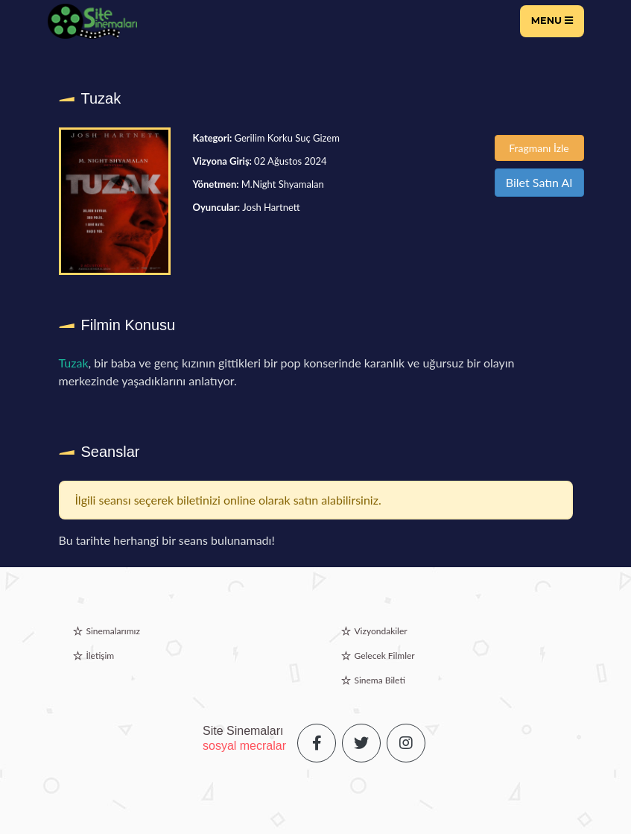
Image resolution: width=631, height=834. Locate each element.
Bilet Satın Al (539, 182)
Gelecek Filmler (385, 655)
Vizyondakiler (381, 630)
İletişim (100, 655)
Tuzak (74, 363)
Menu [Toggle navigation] (552, 20)
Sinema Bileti (380, 680)
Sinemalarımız (113, 630)
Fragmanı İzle (539, 148)
